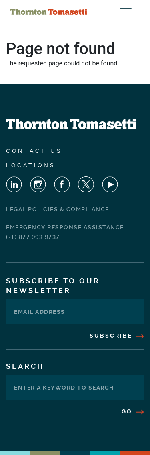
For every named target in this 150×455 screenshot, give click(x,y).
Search (25, 366)
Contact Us (34, 151)
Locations (31, 165)
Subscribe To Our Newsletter (53, 286)
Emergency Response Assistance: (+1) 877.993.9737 (66, 232)
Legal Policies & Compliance (57, 209)
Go (133, 411)
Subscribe (117, 335)
